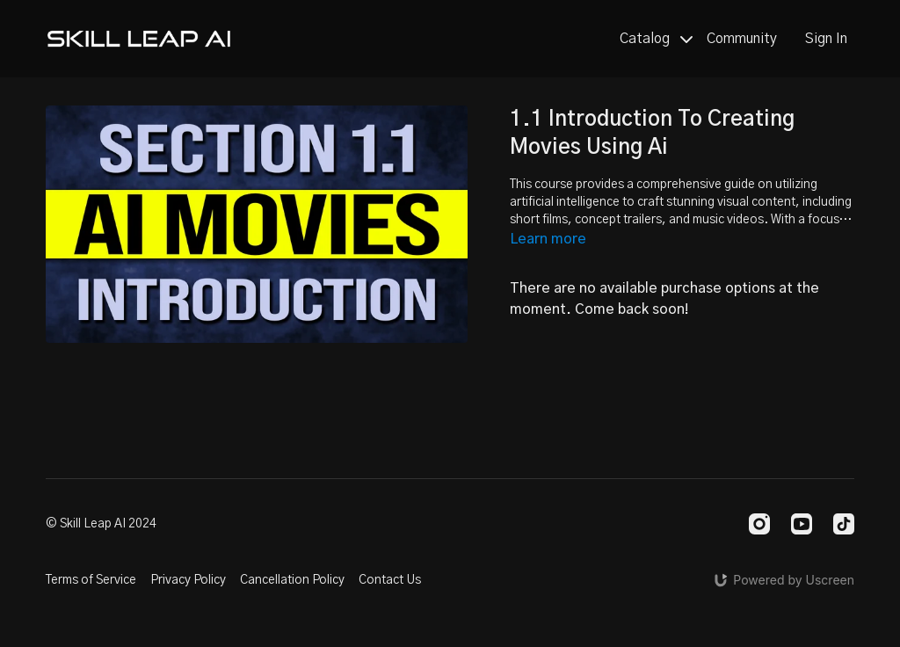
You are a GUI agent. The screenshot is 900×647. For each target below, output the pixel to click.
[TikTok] (843, 523)
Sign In (826, 39)
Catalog (656, 39)
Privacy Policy (188, 580)
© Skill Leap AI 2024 (101, 524)
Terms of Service (91, 580)
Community (742, 39)
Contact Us (390, 580)
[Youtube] (801, 523)
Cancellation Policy (292, 580)
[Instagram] (759, 523)
